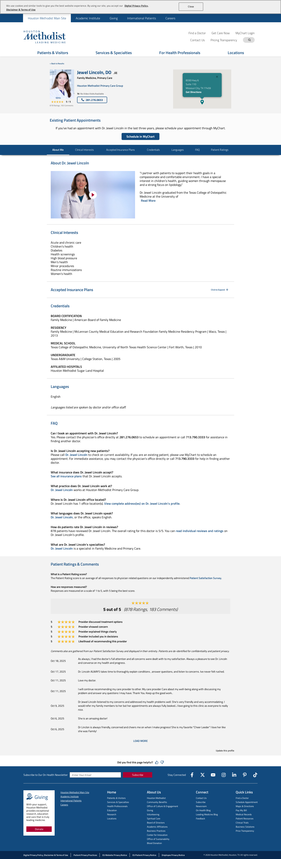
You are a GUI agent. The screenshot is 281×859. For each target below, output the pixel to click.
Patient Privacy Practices (85, 855)
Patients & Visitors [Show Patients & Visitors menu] (52, 53)
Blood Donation (154, 843)
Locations (111, 818)
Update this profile (225, 750)
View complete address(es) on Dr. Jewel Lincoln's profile (142, 503)
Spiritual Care (153, 818)
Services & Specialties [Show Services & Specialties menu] (114, 53)
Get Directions (193, 92)
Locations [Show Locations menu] (236, 53)
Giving (114, 18)
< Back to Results (57, 63)
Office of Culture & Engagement (162, 806)
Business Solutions (245, 827)
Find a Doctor (197, 33)
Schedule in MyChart (140, 136)
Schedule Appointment (247, 802)
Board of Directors (156, 822)
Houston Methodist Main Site (47, 18)
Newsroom (201, 806)
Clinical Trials (242, 822)
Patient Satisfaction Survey (205, 578)
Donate (39, 829)
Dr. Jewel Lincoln (76, 454)
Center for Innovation (157, 835)
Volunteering (153, 814)
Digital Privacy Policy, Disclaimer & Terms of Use (45, 855)
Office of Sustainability (158, 839)
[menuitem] (47, 18)
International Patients (141, 18)
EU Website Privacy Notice (114, 855)
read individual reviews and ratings (199, 530)
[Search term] (249, 39)
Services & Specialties (118, 802)
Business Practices (156, 831)
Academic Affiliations (157, 827)
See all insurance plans (66, 476)
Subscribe (137, 775)
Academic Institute (88, 18)
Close (191, 6)
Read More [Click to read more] (148, 200)
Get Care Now (221, 33)
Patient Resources (244, 818)
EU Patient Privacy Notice (144, 855)
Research (111, 814)
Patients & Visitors (116, 798)
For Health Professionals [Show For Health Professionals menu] (179, 53)
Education (112, 810)
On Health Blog (203, 810)
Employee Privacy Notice (173, 855)
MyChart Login (245, 33)
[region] (140, 7)
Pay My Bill (241, 810)
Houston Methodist (156, 798)
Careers (170, 18)
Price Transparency (245, 831)
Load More (140, 741)
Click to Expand (220, 290)
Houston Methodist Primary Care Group (100, 86)
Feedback (200, 818)
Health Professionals (117, 806)
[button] (202, 102)
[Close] (217, 77)
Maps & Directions (245, 806)
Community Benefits (157, 802)
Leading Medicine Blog (207, 814)
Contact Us (201, 798)
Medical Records (244, 814)
